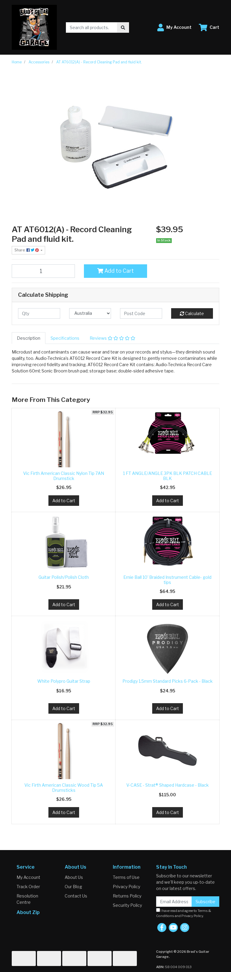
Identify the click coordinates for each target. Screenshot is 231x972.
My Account (28, 877)
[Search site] (123, 27)
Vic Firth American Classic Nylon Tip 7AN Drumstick (63, 476)
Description (28, 338)
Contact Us (76, 895)
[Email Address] (174, 901)
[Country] (90, 313)
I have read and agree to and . (183, 913)
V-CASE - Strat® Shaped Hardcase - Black (167, 785)
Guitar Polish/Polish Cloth (63, 577)
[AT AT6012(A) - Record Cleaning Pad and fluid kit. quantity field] (43, 271)
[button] (174, 27)
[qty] (39, 313)
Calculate (192, 313)
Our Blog (73, 886)
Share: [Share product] (27, 250)
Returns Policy (127, 895)
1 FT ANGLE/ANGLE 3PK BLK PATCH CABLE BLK (167, 476)
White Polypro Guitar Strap (63, 681)
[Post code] (141, 313)
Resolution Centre (27, 899)
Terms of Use (126, 877)
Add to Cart (115, 271)
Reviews (112, 338)
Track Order (28, 886)
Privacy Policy (126, 886)
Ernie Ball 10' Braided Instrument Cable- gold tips (167, 580)
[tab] (28, 338)
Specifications (65, 338)
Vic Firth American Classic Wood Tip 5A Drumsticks (63, 787)
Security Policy (127, 905)
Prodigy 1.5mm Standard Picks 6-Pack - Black (167, 681)
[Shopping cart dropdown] (209, 27)
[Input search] (91, 27)
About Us (74, 877)
